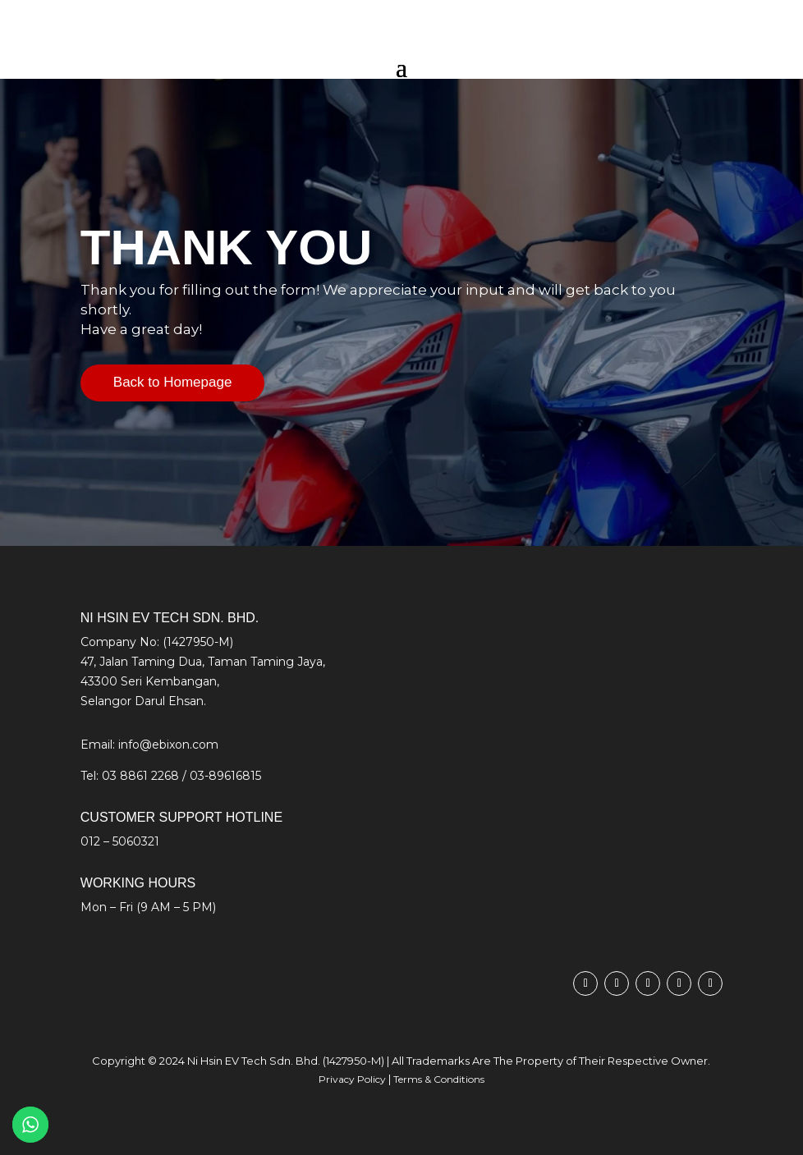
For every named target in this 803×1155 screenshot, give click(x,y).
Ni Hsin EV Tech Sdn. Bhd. (253, 1060)
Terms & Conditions (438, 1079)
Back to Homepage (172, 382)
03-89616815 (225, 775)
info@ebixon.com (168, 744)
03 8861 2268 (140, 775)
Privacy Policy (352, 1079)
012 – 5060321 (119, 841)
